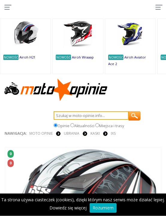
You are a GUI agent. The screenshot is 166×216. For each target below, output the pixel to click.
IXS (113, 133)
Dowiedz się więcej (68, 208)
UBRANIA (71, 133)
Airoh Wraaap (83, 57)
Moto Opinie (41, 133)
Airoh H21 (27, 57)
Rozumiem (103, 208)
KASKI (95, 133)
